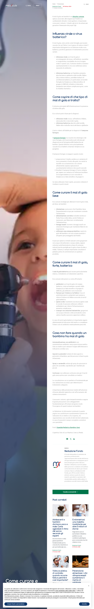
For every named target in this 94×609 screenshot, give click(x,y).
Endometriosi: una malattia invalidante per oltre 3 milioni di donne (79, 524)
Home (54, 4)
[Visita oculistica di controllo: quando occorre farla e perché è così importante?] (61, 561)
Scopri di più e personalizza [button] (15, 604)
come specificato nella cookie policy (65, 590)
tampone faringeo (60, 138)
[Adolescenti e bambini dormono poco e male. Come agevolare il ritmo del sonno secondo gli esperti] (61, 510)
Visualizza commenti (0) (69, 492)
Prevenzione (60, 4)
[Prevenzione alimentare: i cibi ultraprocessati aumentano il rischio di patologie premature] (80, 561)
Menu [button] (37, 5)
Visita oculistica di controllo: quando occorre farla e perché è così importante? (60, 575)
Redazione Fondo (73, 451)
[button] (28, 6)
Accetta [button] (84, 604)
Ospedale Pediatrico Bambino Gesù (68, 427)
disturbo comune (78, 16)
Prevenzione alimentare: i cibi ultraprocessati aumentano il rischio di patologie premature (79, 578)
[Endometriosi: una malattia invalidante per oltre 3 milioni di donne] (80, 510)
